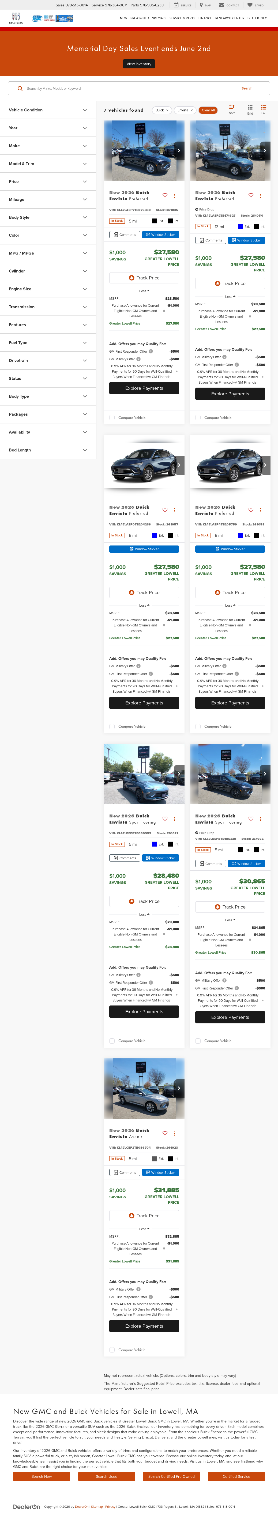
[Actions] (174, 195)
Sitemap (97, 1506)
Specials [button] (159, 18)
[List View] (264, 110)
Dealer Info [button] (257, 18)
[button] (179, 151)
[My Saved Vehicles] (255, 5)
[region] (144, 337)
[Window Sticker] (160, 234)
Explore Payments (144, 388)
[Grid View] (249, 110)
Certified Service (236, 1476)
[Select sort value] (233, 110)
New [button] (123, 18)
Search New (42, 1476)
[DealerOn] (26, 1506)
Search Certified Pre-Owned (171, 1476)
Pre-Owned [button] (139, 18)
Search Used (106, 1476)
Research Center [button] (229, 18)
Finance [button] (205, 18)
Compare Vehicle (131, 417)
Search (247, 88)
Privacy (110, 1506)
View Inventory (139, 64)
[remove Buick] (162, 110)
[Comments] (124, 234)
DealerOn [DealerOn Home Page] (82, 1506)
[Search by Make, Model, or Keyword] (131, 88)
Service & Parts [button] (182, 18)
